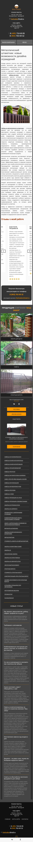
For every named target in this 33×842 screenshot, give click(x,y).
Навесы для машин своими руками (15, 501)
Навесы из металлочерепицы (13, 460)
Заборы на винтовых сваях (12, 546)
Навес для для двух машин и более (15, 479)
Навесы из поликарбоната (12, 457)
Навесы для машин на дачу (13, 497)
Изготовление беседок (11, 590)
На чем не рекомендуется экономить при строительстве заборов (16, 663)
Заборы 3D (7, 550)
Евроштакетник (9, 537)
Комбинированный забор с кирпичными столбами (13, 518)
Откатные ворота (9, 569)
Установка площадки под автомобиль (12, 586)
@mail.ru (16, 19)
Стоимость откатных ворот (13, 572)
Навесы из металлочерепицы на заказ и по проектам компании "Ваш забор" (16, 708)
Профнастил (8, 594)
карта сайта (16, 819)
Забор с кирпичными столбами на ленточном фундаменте (15, 523)
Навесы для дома (9, 490)
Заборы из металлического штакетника (12, 128)
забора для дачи (14, 75)
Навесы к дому (9, 494)
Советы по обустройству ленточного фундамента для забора (16, 778)
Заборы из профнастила (12, 505)
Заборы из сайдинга (10, 509)
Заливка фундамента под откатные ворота (15, 580)
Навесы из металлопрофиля (13, 464)
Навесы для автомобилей (12, 468)
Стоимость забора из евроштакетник (16, 541)
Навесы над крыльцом (11, 483)
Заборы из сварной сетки (12, 561)
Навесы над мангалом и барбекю (15, 475)
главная (7, 819)
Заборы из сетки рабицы (12, 557)
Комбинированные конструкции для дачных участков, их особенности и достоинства (15, 648)
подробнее (16, 446)
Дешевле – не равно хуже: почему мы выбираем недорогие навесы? (16, 759)
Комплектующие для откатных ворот (16, 576)
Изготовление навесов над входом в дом (16, 737)
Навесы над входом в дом (12, 486)
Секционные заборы (10, 554)
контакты (25, 819)
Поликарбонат (9, 598)
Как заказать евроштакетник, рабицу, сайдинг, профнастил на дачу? (16, 612)
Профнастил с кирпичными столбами (13, 513)
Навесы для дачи (9, 471)
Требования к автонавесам (13, 625)
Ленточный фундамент (11, 565)
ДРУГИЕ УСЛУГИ (16, 414)
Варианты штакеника (11, 528)
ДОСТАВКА (16, 409)
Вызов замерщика (8, 42)
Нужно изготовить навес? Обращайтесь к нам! (12, 688)
